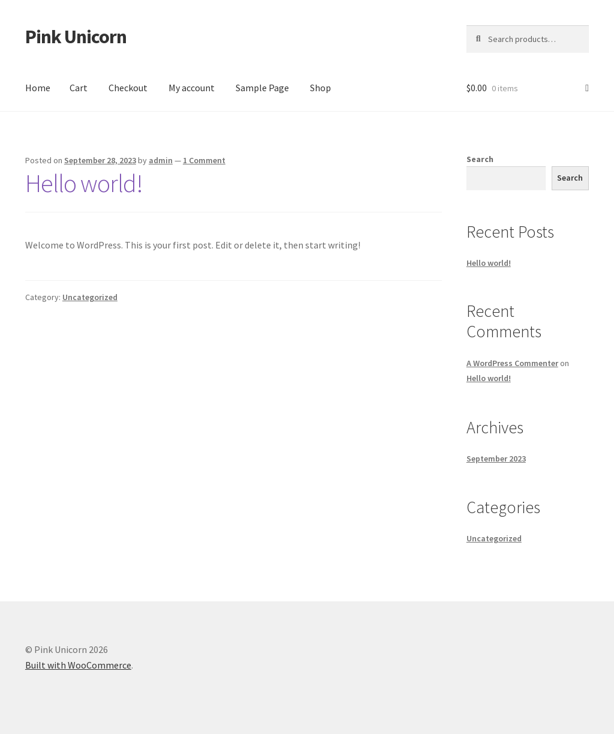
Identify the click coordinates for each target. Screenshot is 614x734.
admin (161, 160)
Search (479, 159)
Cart (79, 88)
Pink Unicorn (76, 37)
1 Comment (204, 160)
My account (191, 88)
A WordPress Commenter (512, 363)
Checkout (128, 88)
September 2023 (496, 458)
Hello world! (84, 183)
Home (37, 88)
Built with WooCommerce (78, 665)
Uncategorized (90, 297)
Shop (320, 88)
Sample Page (262, 88)
